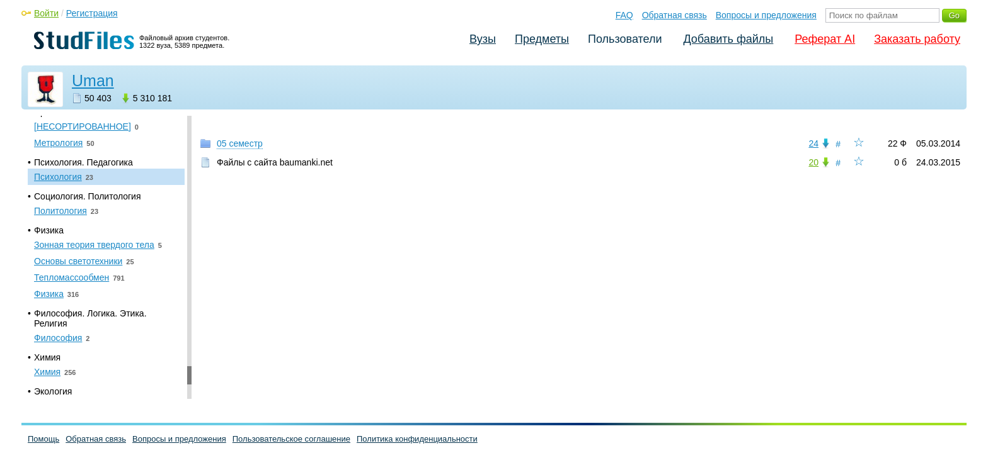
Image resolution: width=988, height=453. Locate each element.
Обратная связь (674, 15)
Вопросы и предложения (766, 15)
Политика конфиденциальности (417, 439)
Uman (93, 80)
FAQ (624, 15)
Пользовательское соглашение (291, 439)
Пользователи (625, 39)
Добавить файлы (728, 39)
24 (813, 143)
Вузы (482, 39)
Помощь (43, 439)
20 (813, 162)
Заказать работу (917, 39)
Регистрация (92, 13)
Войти (46, 13)
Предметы (542, 39)
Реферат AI (825, 39)
